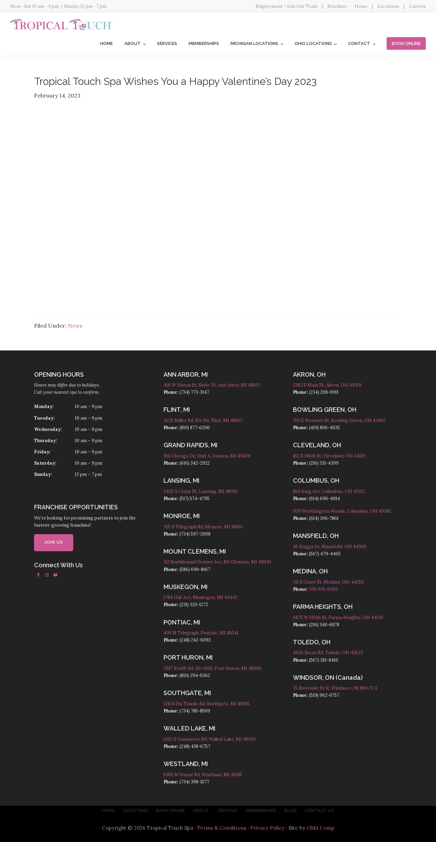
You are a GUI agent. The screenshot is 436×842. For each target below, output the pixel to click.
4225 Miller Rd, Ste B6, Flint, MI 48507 (203, 420)
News (75, 325)
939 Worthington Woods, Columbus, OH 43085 (342, 511)
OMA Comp (320, 828)
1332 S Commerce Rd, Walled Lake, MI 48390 (210, 739)
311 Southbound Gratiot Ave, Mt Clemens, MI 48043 (217, 562)
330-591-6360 (323, 589)
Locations (388, 6)
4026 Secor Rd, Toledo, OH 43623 (328, 653)
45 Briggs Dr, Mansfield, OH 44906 (330, 547)
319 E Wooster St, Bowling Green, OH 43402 (339, 420)
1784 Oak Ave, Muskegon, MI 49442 (200, 597)
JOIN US (53, 542)
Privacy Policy (267, 828)
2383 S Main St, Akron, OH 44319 (327, 385)
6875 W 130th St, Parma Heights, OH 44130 (338, 617)
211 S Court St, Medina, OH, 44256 (328, 582)
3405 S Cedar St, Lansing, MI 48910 (201, 491)
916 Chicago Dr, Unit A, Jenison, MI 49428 (207, 456)
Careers (417, 6)
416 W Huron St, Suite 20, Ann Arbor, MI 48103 (212, 385)
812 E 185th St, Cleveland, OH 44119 (329, 456)
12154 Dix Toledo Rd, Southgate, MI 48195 (207, 704)
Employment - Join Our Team (286, 6)
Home (361, 6)
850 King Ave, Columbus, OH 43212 (329, 491)
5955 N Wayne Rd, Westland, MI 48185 (203, 775)
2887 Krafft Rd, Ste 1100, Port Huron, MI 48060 (213, 668)
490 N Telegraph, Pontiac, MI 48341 (201, 633)
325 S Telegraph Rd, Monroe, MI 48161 (203, 527)
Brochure (337, 6)
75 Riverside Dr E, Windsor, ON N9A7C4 (335, 688)
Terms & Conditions (221, 828)
